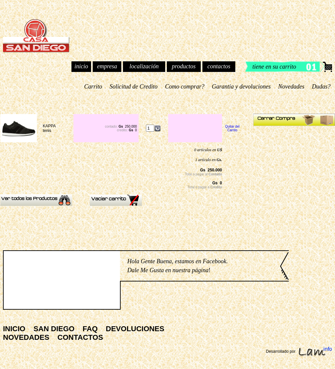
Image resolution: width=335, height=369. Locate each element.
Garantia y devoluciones (241, 86)
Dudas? (321, 86)
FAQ (90, 329)
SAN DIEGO (54, 329)
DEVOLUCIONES (135, 329)
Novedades (291, 86)
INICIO (14, 329)
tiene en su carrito (274, 66)
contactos (218, 66)
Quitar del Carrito (232, 128)
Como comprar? (185, 86)
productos (183, 66)
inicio (81, 66)
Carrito (93, 86)
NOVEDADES (26, 337)
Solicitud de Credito (133, 86)
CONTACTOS (80, 337)
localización (144, 66)
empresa (107, 66)
